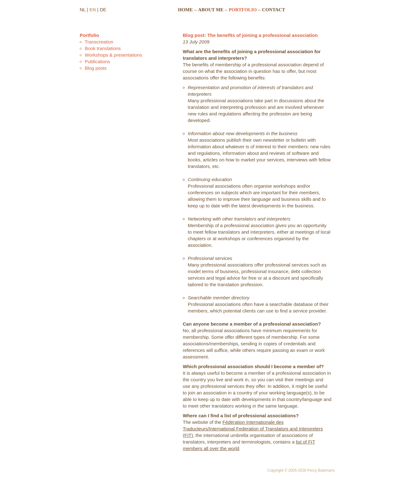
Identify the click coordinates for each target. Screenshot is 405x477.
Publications (97, 61)
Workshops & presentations (113, 55)
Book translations (103, 48)
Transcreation (99, 41)
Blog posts (96, 68)
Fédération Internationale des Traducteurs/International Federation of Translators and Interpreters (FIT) (253, 428)
